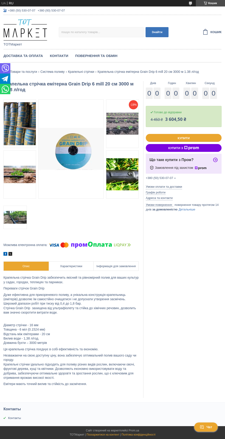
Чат (206, 427)
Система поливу (52, 72)
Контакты (14, 418)
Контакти (59, 55)
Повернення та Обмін (96, 55)
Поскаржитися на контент (103, 434)
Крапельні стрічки (81, 72)
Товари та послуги (23, 72)
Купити (184, 138)
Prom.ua (134, 430)
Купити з (183, 148)
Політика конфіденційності (138, 434)
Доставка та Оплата (23, 55)
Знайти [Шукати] (157, 32)
